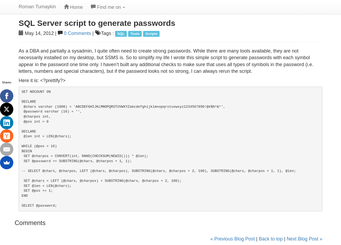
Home (73, 7)
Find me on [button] (108, 7)
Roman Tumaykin (37, 6)
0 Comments (77, 33)
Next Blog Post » (304, 239)
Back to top (271, 239)
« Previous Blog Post (232, 239)
